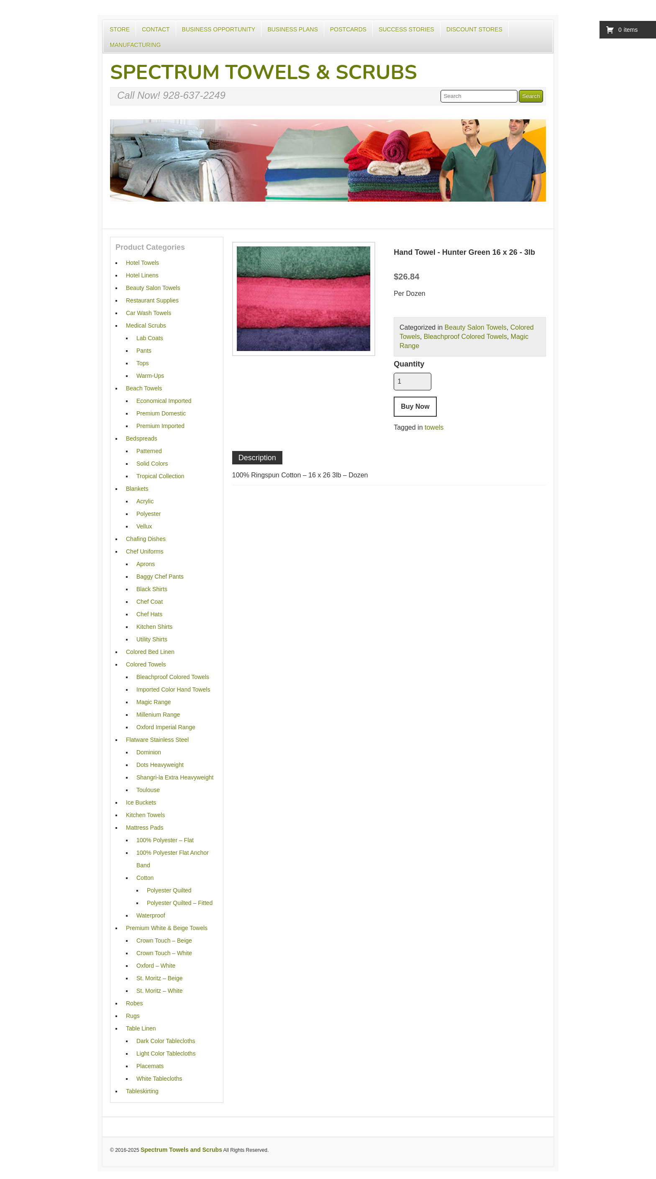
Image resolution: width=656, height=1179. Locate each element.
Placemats (150, 1066)
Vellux (144, 526)
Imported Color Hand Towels (173, 689)
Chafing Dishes (146, 539)
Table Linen (141, 1028)
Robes (134, 1003)
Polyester (148, 513)
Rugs (133, 1015)
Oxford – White (155, 965)
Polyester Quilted (169, 890)
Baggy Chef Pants (160, 576)
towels (434, 427)
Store (120, 29)
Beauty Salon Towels (476, 327)
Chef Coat (149, 601)
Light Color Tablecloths (165, 1053)
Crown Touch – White (164, 953)
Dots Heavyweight (160, 764)
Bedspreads (141, 438)
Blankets (137, 488)
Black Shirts (151, 589)
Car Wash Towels (148, 313)
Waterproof (150, 915)
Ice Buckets (141, 802)
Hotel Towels (142, 262)
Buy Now (415, 406)
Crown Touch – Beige (164, 940)
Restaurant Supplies (152, 300)
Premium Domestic (161, 413)
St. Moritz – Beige (159, 978)
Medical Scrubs (146, 325)
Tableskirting (142, 1091)
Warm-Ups (150, 375)
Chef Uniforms (144, 551)
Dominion (148, 752)
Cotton (145, 877)
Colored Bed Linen (150, 651)
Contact (156, 29)
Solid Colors (152, 463)
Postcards (348, 29)
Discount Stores (474, 29)
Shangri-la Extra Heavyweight (174, 777)
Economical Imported (164, 400)
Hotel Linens (142, 275)
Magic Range (153, 702)
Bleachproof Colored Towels (465, 336)
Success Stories (406, 29)
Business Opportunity (219, 29)
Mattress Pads (144, 827)
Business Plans (292, 29)
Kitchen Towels (145, 815)
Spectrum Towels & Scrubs (263, 72)
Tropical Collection (160, 476)
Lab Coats (149, 338)
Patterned (149, 451)
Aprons (145, 564)
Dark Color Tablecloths (165, 1041)
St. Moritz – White (159, 990)
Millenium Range (158, 714)
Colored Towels (146, 664)
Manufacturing (135, 44)
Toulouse (148, 790)
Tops (142, 363)
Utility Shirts (151, 639)
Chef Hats (149, 614)
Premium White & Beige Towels (167, 928)
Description (257, 458)
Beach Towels (144, 388)
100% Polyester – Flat (165, 840)
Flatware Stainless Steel (157, 739)
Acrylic (145, 501)
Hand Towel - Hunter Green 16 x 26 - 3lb (464, 252)
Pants (143, 350)
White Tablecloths (159, 1078)
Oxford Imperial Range (165, 727)
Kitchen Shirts (154, 626)
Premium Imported (160, 426)
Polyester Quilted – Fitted (180, 903)
